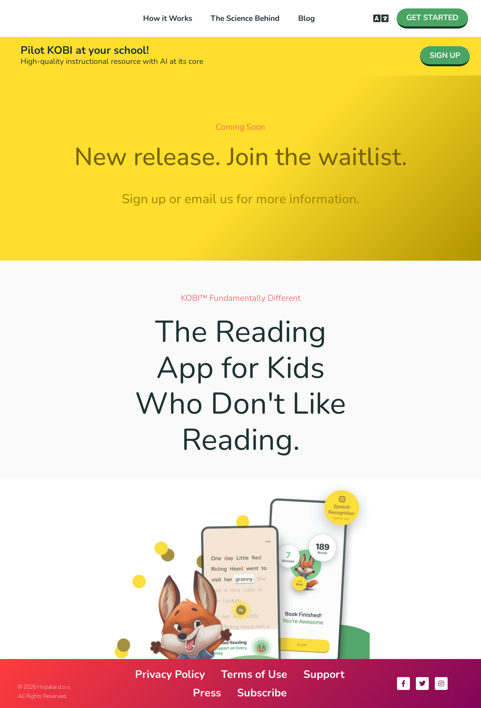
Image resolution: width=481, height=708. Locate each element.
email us (208, 199)
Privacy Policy (170, 674)
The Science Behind (245, 18)
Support (323, 674)
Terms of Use (254, 674)
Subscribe (262, 693)
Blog (306, 18)
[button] (381, 19)
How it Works (167, 18)
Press (207, 693)
